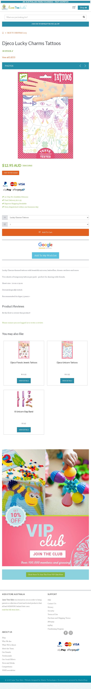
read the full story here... (11, 610)
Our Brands (6, 652)
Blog (4, 638)
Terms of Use (53, 614)
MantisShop (82, 680)
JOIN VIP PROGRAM (11, 173)
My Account (34, 685)
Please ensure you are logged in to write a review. (22, 323)
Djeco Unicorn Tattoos (67, 363)
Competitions (7, 667)
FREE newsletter (8, 670)
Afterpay (51, 622)
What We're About (9, 645)
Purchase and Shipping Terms (59, 618)
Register (46, 685)
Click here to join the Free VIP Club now (45, 574)
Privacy (50, 607)
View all (8, 57)
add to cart (45, 232)
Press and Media (8, 663)
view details (24, 381)
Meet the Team (8, 648)
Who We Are (6, 641)
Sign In (56, 685)
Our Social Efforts (8, 659)
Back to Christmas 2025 (17, 33)
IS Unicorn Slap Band (23, 412)
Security (51, 611)
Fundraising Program (56, 629)
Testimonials (7, 656)
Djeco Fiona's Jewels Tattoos (23, 363)
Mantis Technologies (49, 680)
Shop (84, 8)
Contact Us (52, 603)
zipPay (50, 625)
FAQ (49, 600)
